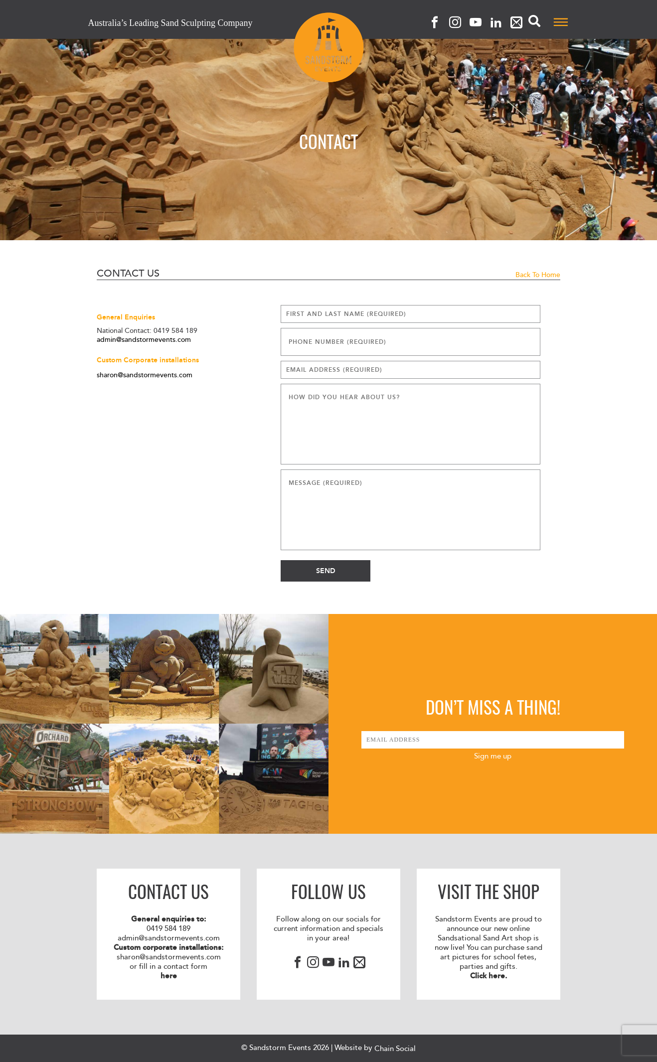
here (169, 975)
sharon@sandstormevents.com (144, 375)
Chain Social (395, 1049)
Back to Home (537, 275)
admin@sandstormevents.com (144, 339)
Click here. (488, 975)
